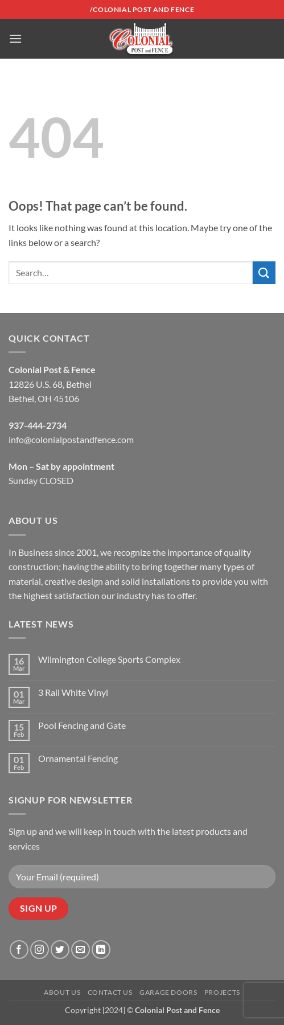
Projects (222, 992)
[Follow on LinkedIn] (101, 949)
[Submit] (264, 272)
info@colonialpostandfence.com (71, 439)
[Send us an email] (80, 949)
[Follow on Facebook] (19, 949)
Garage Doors (168, 992)
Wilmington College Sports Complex (109, 659)
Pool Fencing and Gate (82, 725)
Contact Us (110, 992)
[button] (15, 38)
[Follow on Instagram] (39, 949)
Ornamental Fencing (78, 758)
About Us (62, 992)
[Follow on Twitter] (60, 949)
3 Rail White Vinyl (73, 692)
